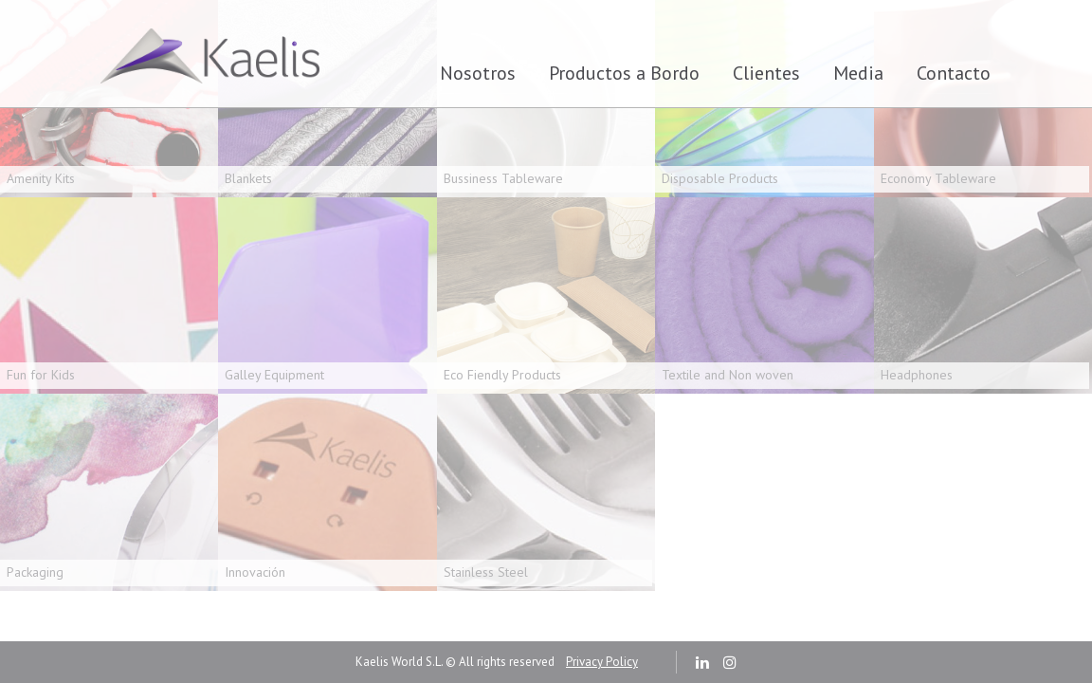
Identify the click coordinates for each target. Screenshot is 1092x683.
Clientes (766, 73)
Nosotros (478, 73)
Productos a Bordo (624, 73)
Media (858, 73)
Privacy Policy (602, 662)
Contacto (954, 73)
